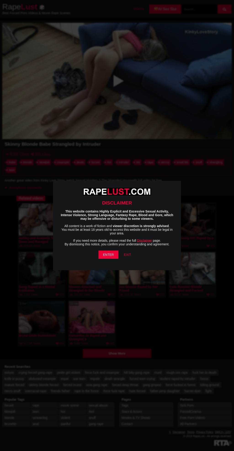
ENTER (108, 255)
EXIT (127, 255)
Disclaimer (144, 240)
